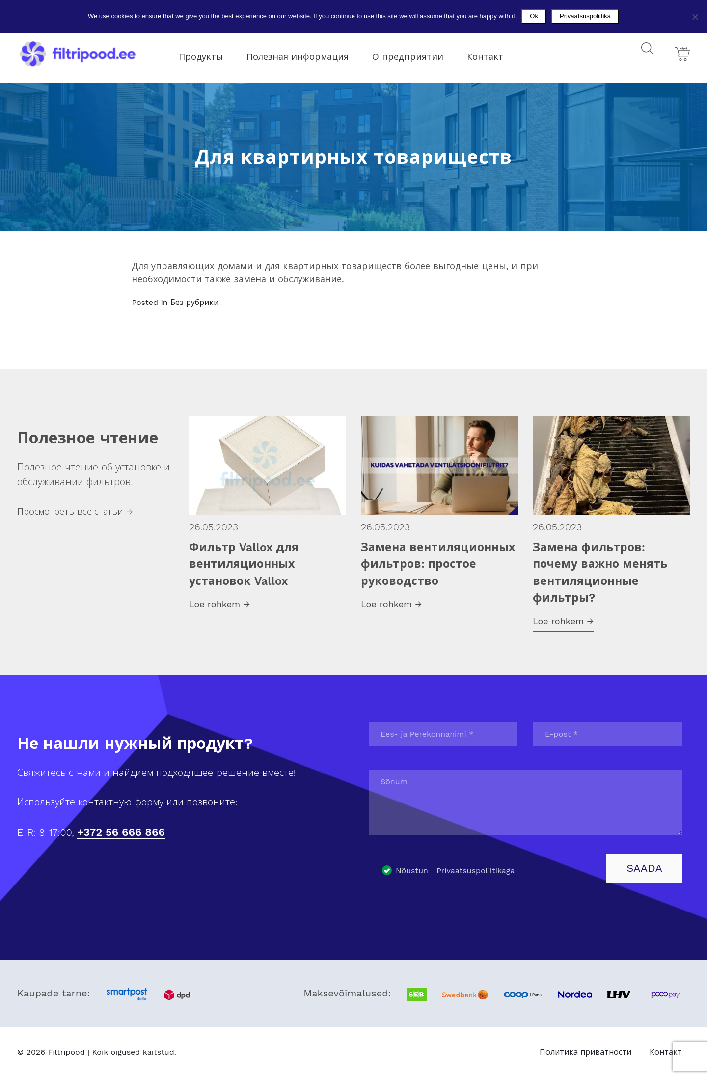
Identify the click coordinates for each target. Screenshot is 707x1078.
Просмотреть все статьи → (75, 511)
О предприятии (415, 53)
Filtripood (66, 1052)
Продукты (208, 53)
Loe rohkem (219, 604)
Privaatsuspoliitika (585, 16)
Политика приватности (585, 1052)
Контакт (492, 53)
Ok (534, 16)
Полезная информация (305, 53)
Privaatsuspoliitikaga (475, 870)
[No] (695, 17)
